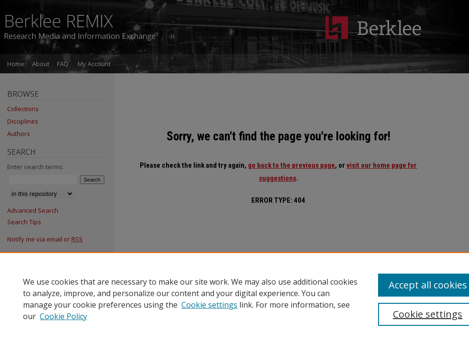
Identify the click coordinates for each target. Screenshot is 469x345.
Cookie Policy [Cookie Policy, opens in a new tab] (63, 316)
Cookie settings (209, 304)
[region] (234, 298)
